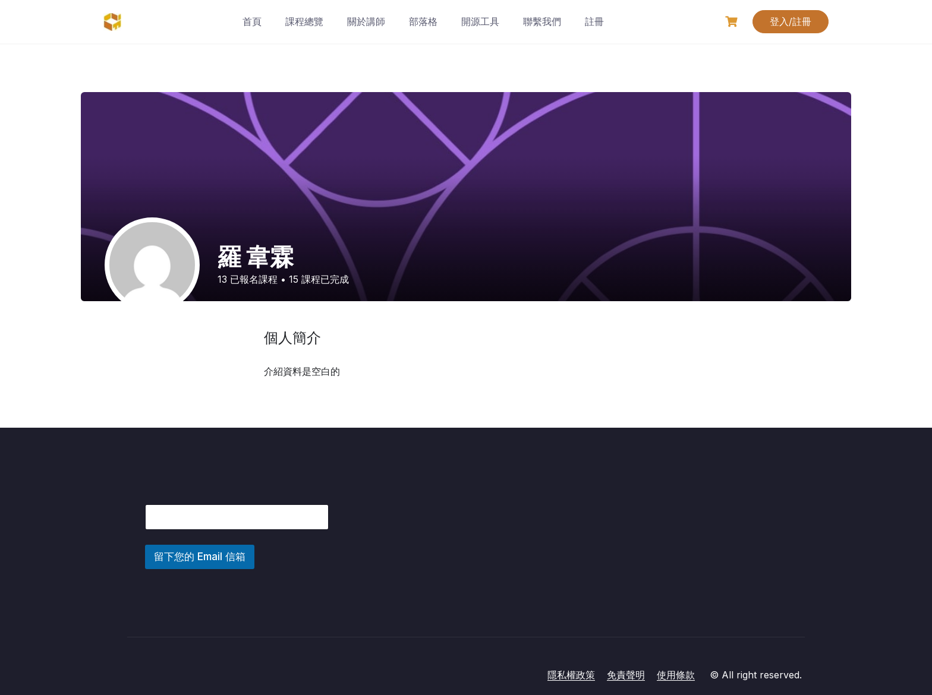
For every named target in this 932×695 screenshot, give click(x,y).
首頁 (252, 21)
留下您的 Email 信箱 (199, 557)
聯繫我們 (542, 21)
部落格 (423, 21)
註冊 (594, 21)
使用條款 (676, 675)
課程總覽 (304, 21)
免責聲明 (626, 675)
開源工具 (480, 21)
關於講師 (366, 21)
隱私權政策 (571, 675)
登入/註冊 (790, 21)
